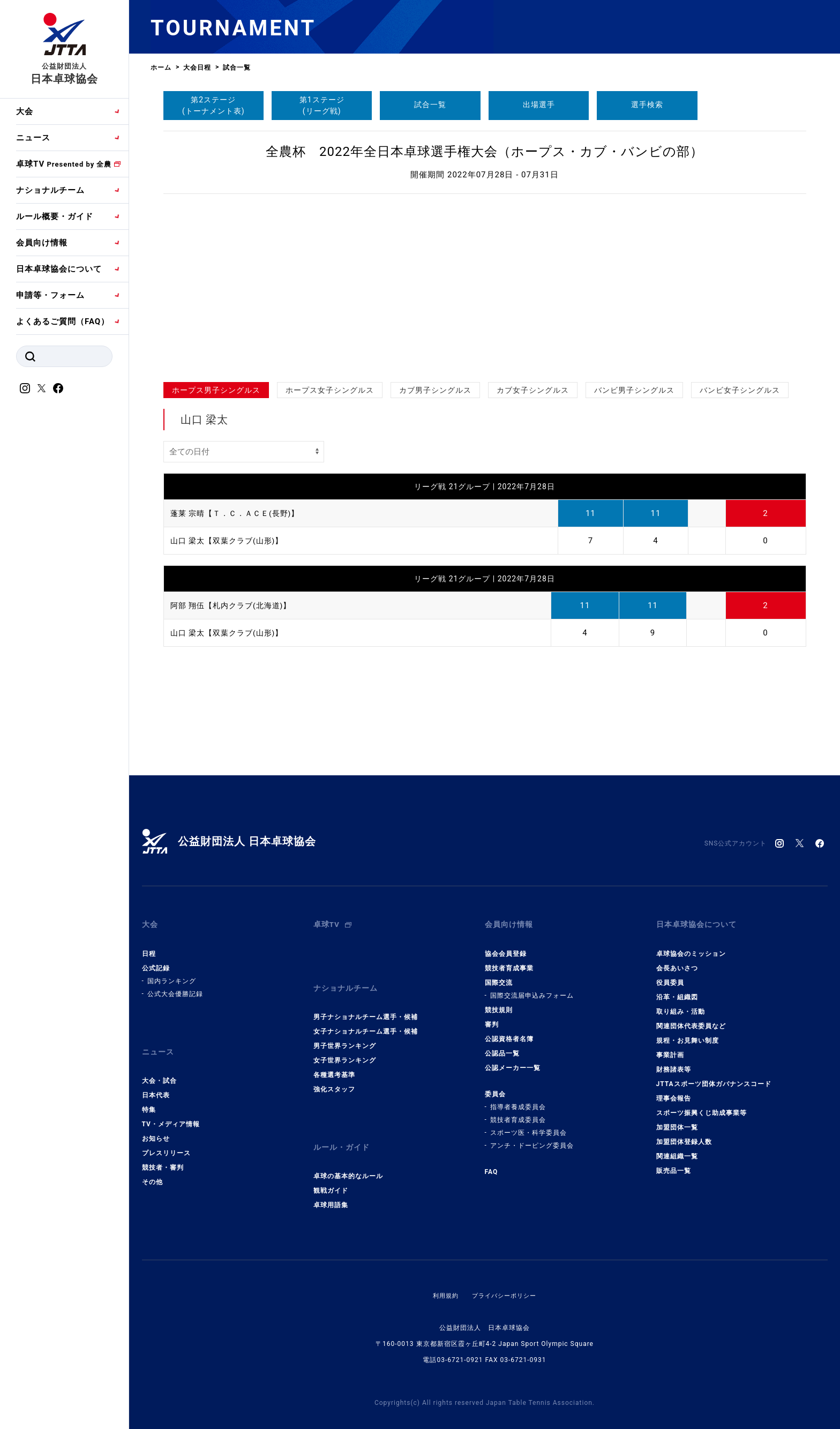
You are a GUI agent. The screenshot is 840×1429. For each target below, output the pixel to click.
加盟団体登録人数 (684, 1134)
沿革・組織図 (677, 989)
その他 (152, 1167)
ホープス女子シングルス (330, 390)
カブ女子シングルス (533, 390)
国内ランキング (171, 973)
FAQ (491, 1164)
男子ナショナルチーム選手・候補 (365, 1002)
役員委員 (670, 975)
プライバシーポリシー (505, 1274)
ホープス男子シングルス (216, 390)
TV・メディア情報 (171, 1109)
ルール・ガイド (343, 1129)
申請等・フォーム (50, 295)
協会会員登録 (506, 946)
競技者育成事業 (509, 960)
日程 (149, 946)
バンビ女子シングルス (740, 390)
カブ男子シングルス (435, 390)
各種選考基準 (334, 1060)
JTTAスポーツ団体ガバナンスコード (713, 1076)
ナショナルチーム (50, 190)
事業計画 (670, 1047)
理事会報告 (673, 1091)
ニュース (33, 138)
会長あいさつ (677, 960)
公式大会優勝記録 (175, 986)
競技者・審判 (163, 1153)
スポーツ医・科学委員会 (528, 1125)
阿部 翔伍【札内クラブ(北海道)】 (234, 605)
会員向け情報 (42, 243)
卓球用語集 (330, 1183)
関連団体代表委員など (691, 1018)
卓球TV (63, 164)
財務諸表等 (673, 1062)
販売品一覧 (673, 1163)
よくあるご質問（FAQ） (62, 321)
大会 (24, 111)
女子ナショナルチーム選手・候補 (365, 1017)
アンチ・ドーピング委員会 (532, 1138)
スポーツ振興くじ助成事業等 (701, 1105)
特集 (149, 1095)
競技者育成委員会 (518, 1112)
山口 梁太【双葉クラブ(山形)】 (230, 540)
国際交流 (499, 975)
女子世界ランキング (344, 1046)
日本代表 (156, 1080)
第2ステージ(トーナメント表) (213, 105)
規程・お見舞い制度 (687, 1033)
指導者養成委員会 (518, 1099)
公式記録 (156, 960)
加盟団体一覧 (677, 1120)
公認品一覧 (502, 1046)
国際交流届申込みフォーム (532, 988)
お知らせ (156, 1124)
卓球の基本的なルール (348, 1154)
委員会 (495, 1086)
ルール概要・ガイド (54, 216)
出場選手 (539, 104)
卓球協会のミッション (691, 946)
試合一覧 (430, 104)
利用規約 (443, 1274)
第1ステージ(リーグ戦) (321, 105)
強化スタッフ (334, 1075)
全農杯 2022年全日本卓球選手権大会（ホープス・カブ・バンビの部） (484, 151)
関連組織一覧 (677, 1149)
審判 (492, 1017)
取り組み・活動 (680, 1004)
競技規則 (499, 1002)
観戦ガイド (330, 1169)
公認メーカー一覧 (513, 1060)
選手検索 (647, 104)
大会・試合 (159, 1066)
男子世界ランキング (344, 1031)
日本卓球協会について (59, 269)
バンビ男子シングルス (634, 390)
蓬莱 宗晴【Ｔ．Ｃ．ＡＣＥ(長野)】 (239, 513)
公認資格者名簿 (509, 1031)
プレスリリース (166, 1138)
